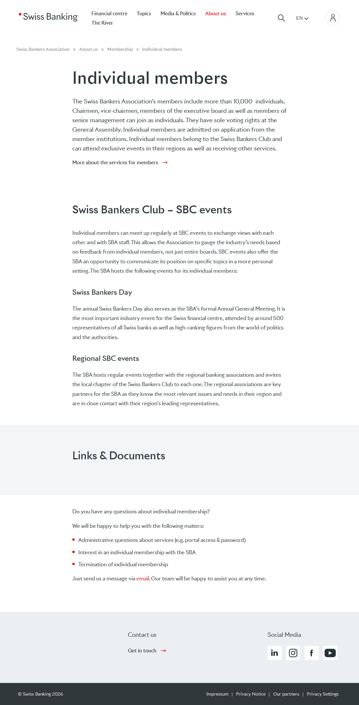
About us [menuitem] (215, 13)
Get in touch (142, 650)
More (115, 162)
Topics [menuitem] (144, 13)
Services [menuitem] (245, 13)
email (142, 578)
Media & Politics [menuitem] (178, 13)
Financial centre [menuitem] (109, 13)
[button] (275, 653)
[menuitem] (107, 22)
